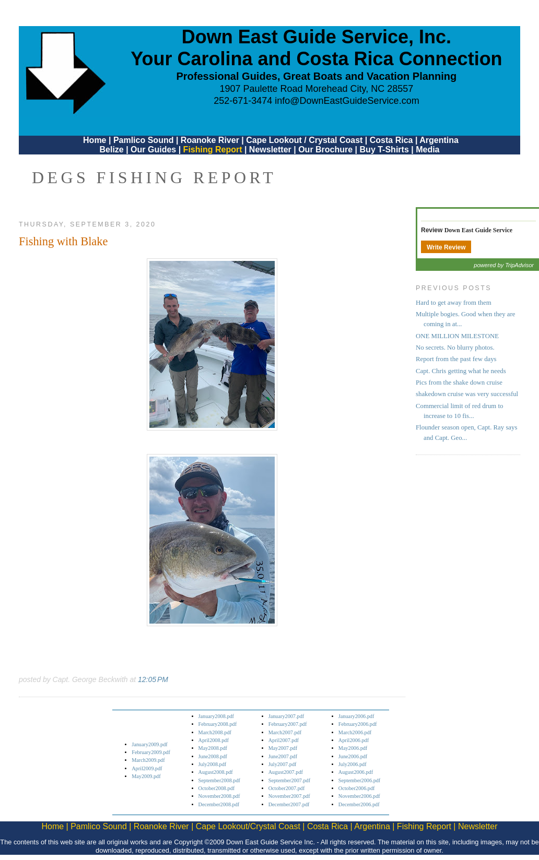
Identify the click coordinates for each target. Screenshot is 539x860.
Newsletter (270, 149)
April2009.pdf (147, 768)
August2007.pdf (285, 772)
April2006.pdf (353, 740)
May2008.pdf (212, 748)
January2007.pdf (286, 716)
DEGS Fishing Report (154, 177)
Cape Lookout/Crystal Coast (248, 826)
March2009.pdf (148, 760)
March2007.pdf (284, 732)
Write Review (446, 247)
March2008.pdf (214, 732)
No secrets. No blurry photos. (455, 347)
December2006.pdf (359, 804)
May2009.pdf (146, 776)
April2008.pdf (213, 740)
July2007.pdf (282, 764)
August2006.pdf (355, 772)
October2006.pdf (356, 788)
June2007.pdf (282, 756)
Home (94, 140)
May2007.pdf (282, 748)
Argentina (439, 140)
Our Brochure (325, 149)
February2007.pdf (287, 724)
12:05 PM (153, 679)
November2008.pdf (219, 796)
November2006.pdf (359, 796)
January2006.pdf (356, 716)
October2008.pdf (216, 788)
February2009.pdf (151, 752)
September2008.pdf (219, 780)
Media (427, 149)
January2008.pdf (216, 716)
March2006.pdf (354, 732)
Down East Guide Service (478, 230)
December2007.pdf (289, 804)
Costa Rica (391, 140)
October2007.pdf (286, 788)
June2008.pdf (212, 756)
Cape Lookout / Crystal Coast (304, 140)
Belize (111, 149)
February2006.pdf (357, 724)
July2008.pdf (212, 764)
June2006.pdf (352, 756)
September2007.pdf (289, 780)
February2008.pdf (217, 724)
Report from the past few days (456, 359)
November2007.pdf (289, 796)
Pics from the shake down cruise (459, 382)
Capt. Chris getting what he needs (461, 371)
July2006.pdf (352, 764)
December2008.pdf (219, 804)
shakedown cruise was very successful (467, 394)
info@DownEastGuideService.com (347, 100)
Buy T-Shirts (384, 149)
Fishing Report (213, 149)
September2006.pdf (359, 780)
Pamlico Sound (143, 140)
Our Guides (153, 149)
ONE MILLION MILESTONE (457, 336)
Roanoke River (210, 140)
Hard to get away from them (453, 302)
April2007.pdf (283, 740)
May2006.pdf (352, 748)
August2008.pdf (215, 772)
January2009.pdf (150, 744)
